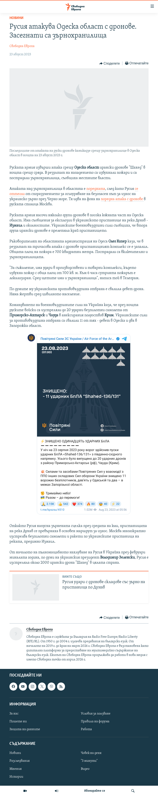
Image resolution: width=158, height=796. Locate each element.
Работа (86, 729)
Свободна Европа (22, 46)
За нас (14, 713)
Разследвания (19, 761)
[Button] (109, 63)
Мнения (15, 768)
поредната (95, 189)
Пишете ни (18, 721)
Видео (85, 768)
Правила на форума (95, 721)
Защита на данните (24, 729)
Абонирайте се (94, 790)
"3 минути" (89, 761)
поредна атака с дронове (122, 199)
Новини (16, 18)
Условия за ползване (95, 713)
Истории (16, 776)
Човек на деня (91, 753)
